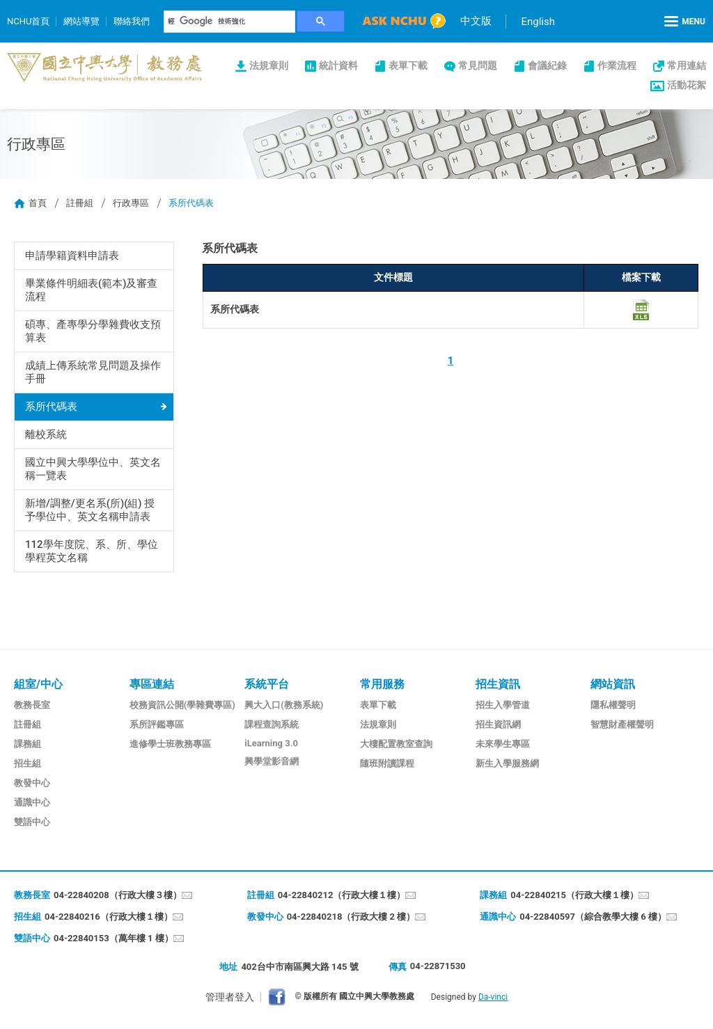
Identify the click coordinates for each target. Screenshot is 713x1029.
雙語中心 (32, 822)
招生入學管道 (503, 705)
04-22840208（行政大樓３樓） (118, 895)
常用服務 (382, 684)
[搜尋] (230, 21)
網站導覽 (81, 21)
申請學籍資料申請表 (72, 255)
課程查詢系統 (271, 724)
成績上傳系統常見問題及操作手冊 (93, 372)
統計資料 (338, 65)
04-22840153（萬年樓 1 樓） (113, 938)
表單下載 (408, 65)
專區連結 (152, 684)
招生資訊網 (498, 724)
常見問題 (477, 65)
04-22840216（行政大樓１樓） (109, 916)
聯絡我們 (131, 21)
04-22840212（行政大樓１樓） (342, 895)
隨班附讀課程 (387, 763)
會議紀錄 (547, 65)
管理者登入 (229, 997)
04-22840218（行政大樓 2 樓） (351, 916)
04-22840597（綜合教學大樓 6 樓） (592, 916)
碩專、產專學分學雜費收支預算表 (93, 331)
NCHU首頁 (28, 21)
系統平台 (266, 684)
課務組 (27, 744)
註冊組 (79, 203)
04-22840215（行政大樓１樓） (574, 895)
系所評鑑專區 (157, 724)
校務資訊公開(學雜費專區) (182, 705)
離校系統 (46, 434)
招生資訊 (498, 684)
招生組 (27, 763)
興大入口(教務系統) (283, 705)
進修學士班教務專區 (170, 744)
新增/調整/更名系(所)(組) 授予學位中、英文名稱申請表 (90, 510)
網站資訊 (612, 684)
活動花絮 (686, 85)
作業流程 (616, 65)
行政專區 (131, 203)
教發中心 (32, 783)
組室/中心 (38, 684)
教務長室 (32, 705)
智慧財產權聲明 (622, 724)
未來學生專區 (503, 744)
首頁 (38, 203)
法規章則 (268, 65)
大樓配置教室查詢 (396, 744)
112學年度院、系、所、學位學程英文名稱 (91, 551)
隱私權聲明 (613, 705)
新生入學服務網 (507, 763)
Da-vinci (493, 997)
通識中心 (32, 802)
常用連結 (686, 65)
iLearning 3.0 (271, 743)
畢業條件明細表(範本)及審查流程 (91, 290)
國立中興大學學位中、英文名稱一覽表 (93, 469)
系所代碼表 (51, 406)
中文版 (476, 21)
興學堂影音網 (271, 761)
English (538, 21)
